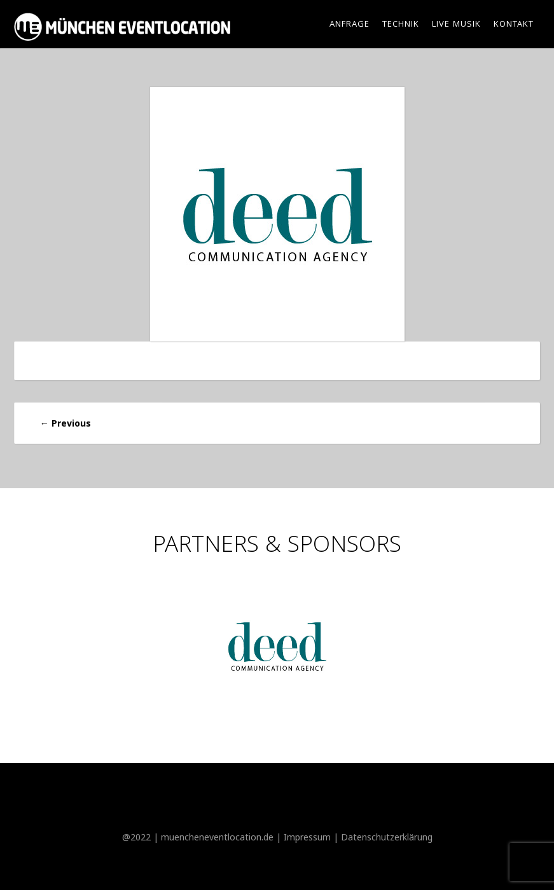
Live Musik (456, 25)
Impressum (307, 837)
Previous (65, 423)
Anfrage (349, 25)
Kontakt (514, 25)
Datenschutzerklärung (387, 837)
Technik (400, 25)
